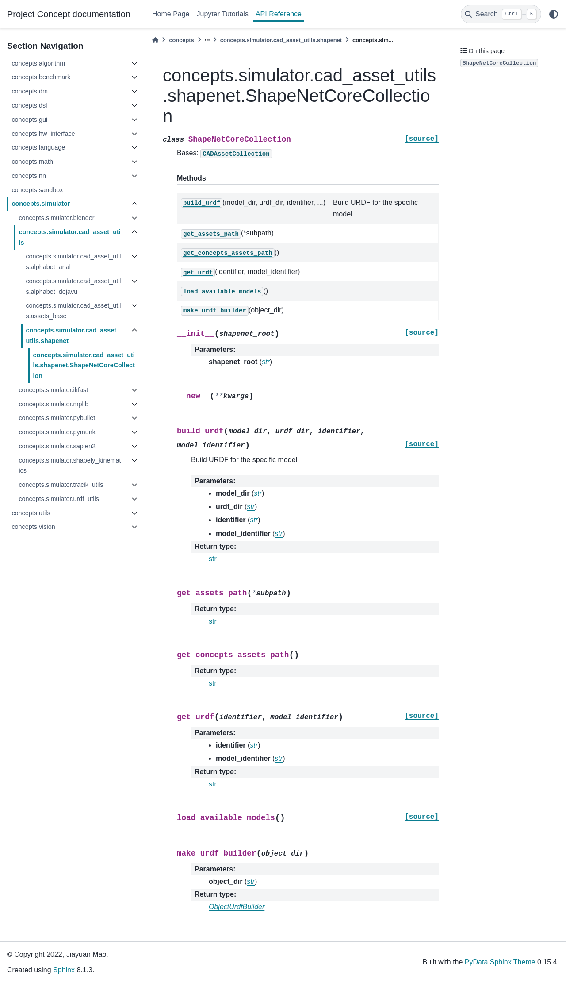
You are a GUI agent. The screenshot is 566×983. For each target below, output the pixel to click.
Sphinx (64, 970)
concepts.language (38, 147)
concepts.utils (30, 513)
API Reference (279, 14)
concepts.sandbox (37, 189)
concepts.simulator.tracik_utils (61, 484)
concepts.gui (29, 119)
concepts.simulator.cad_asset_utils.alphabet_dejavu (73, 286)
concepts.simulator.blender (56, 217)
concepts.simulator (40, 203)
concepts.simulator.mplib (53, 404)
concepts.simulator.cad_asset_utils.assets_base (73, 311)
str (213, 559)
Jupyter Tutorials (223, 14)
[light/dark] (553, 14)
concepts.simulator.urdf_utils (59, 498)
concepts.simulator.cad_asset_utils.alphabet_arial (73, 261)
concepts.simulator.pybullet (57, 417)
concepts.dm (29, 91)
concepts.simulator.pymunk (57, 432)
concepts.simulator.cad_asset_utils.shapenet (73, 335)
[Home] (155, 40)
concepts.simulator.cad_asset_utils (69, 237)
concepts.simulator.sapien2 (57, 446)
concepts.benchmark (40, 77)
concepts (181, 40)
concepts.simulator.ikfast (53, 389)
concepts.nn (28, 175)
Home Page (171, 14)
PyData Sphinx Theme (500, 962)
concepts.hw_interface (43, 133)
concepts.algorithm (38, 63)
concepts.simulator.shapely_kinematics (70, 465)
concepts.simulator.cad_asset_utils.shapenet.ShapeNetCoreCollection (83, 365)
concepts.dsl (29, 105)
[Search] (501, 14)
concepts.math (32, 161)
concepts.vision (33, 526)
